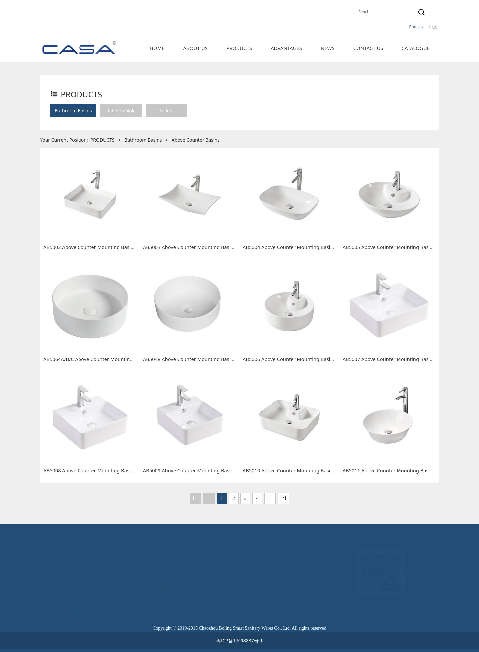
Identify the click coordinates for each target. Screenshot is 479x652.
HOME (157, 48)
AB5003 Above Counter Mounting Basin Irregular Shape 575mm (216, 247)
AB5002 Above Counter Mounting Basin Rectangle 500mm (109, 247)
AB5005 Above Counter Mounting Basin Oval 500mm (403, 247)
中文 (433, 27)
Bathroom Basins (73, 110)
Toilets (166, 110)
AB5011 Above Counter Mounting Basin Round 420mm (405, 470)
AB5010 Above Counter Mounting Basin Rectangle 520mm (309, 470)
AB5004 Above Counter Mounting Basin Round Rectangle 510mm (317, 247)
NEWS (328, 48)
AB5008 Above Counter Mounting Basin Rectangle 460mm (109, 470)
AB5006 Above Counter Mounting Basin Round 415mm (305, 359)
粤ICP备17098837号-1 (239, 640)
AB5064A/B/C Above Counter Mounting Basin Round (103, 359)
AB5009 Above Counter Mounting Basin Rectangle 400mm (209, 470)
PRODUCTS (239, 48)
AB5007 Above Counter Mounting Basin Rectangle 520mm (409, 359)
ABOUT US (195, 48)
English (416, 27)
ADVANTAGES (286, 48)
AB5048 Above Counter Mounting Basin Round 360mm (205, 359)
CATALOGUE (416, 48)
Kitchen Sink (121, 110)
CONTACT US (368, 48)
